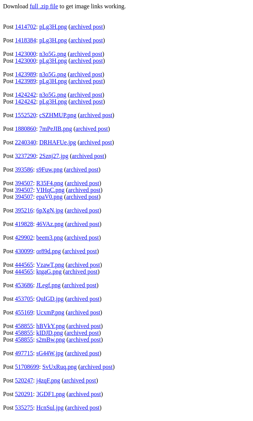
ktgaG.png (49, 271)
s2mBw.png (50, 339)
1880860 (25, 128)
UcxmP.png (50, 312)
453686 (24, 285)
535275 (24, 407)
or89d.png (48, 251)
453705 (24, 299)
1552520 (25, 115)
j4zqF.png (48, 380)
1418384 (25, 40)
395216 (24, 210)
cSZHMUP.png (57, 115)
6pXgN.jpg (49, 210)
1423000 (25, 54)
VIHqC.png (50, 190)
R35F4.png (49, 183)
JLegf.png (48, 285)
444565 (24, 265)
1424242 (25, 94)
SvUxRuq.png (59, 367)
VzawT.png (50, 265)
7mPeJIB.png (55, 128)
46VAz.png (49, 224)
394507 (24, 183)
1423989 (25, 74)
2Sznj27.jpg (53, 156)
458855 (24, 326)
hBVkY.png (50, 326)
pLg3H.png (53, 26)
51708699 (27, 367)
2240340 (25, 142)
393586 (24, 169)
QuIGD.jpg (49, 299)
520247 (24, 380)
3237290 (25, 156)
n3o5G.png (52, 54)
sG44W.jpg (49, 353)
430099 (24, 251)
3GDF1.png (50, 394)
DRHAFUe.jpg (57, 142)
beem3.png (49, 237)
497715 (24, 353)
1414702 (25, 26)
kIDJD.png (49, 333)
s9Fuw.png (49, 169)
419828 (24, 224)
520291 (24, 394)
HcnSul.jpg (49, 407)
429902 (24, 237)
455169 (24, 312)
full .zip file (44, 6)
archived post (87, 26)
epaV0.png (49, 196)
